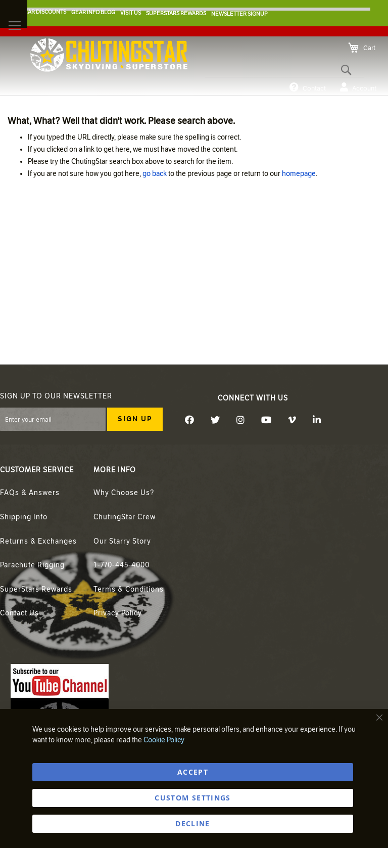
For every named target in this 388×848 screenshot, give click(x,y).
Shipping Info (23, 517)
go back (154, 173)
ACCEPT (192, 772)
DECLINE (192, 823)
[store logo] (108, 55)
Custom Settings (192, 797)
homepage (299, 173)
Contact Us (19, 613)
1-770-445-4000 (121, 565)
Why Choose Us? (123, 492)
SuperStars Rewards (36, 589)
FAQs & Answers (30, 492)
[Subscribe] (135, 419)
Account (358, 87)
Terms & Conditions (128, 589)
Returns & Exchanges (38, 541)
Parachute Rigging (32, 565)
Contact (307, 87)
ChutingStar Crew (124, 517)
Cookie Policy (163, 740)
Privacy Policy (117, 613)
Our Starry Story (122, 541)
